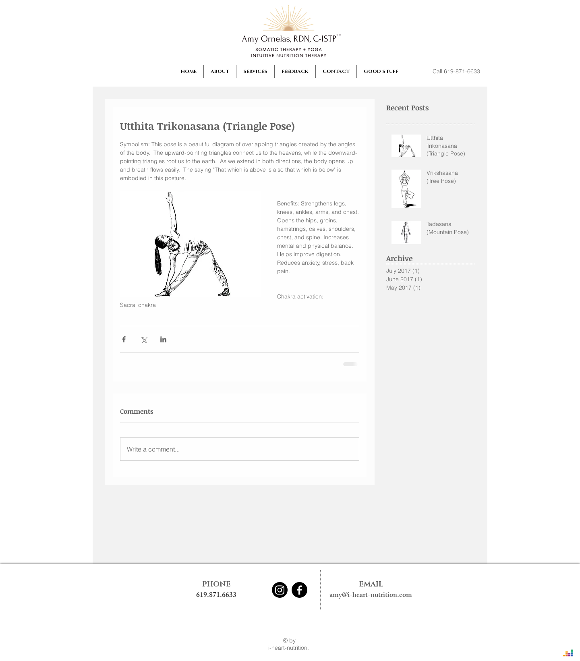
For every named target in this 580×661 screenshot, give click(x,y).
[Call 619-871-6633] (456, 71)
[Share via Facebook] (124, 339)
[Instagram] (280, 590)
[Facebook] (299, 590)
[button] (220, 71)
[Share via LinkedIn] (163, 339)
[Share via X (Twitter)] (143, 339)
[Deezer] (568, 653)
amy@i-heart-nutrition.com (370, 595)
